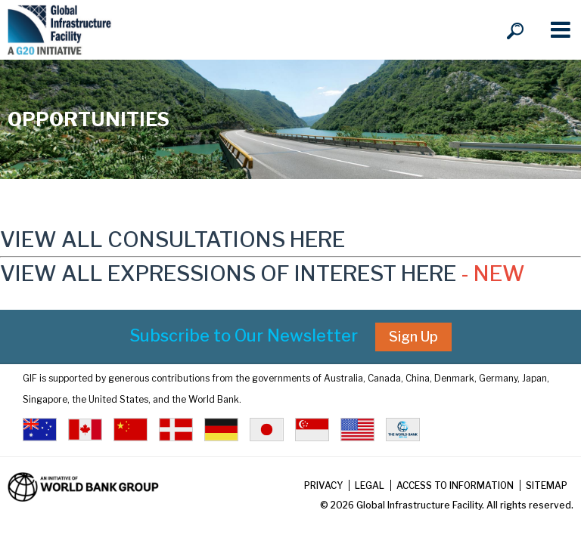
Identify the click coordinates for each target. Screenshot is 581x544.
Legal (369, 485)
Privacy (323, 485)
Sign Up (413, 337)
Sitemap (546, 485)
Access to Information (455, 485)
